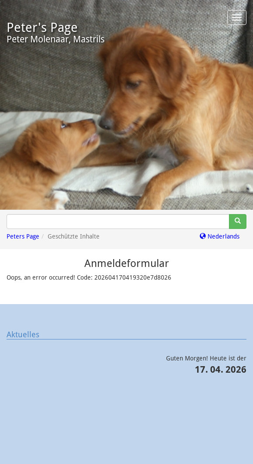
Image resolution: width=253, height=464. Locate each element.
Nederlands (219, 236)
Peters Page (23, 236)
